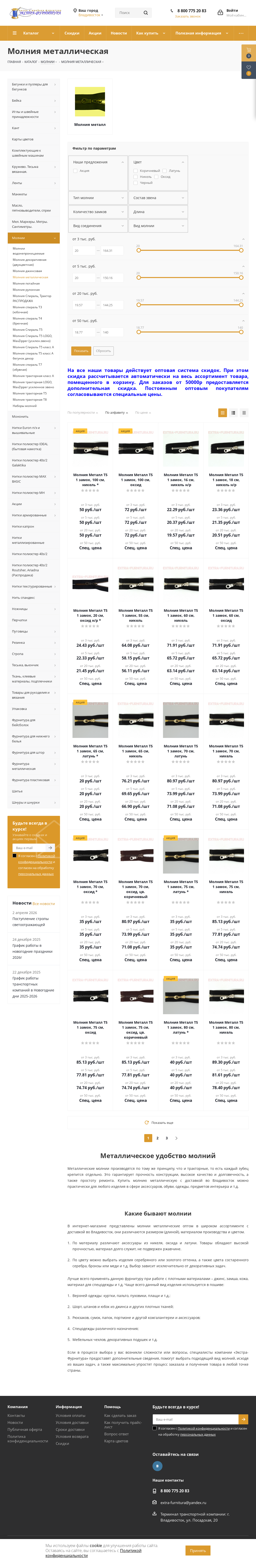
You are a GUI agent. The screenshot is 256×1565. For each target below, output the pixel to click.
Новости (15, 1422)
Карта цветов (116, 1440)
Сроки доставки (70, 1429)
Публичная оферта (25, 1429)
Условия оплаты (71, 1415)
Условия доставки (72, 1422)
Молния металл (90, 124)
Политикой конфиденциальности (204, 1428)
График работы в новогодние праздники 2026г (32, 951)
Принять (198, 1550)
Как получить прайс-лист (123, 1424)
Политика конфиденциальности (28, 1438)
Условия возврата (72, 1436)
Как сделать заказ (120, 1415)
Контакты (16, 1415)
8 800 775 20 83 (192, 10)
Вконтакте (157, 1466)
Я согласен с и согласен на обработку (36, 865)
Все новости (43, 903)
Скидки (62, 1443)
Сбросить (103, 350)
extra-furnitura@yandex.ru (183, 1502)
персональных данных (36, 874)
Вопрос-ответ (116, 1433)
